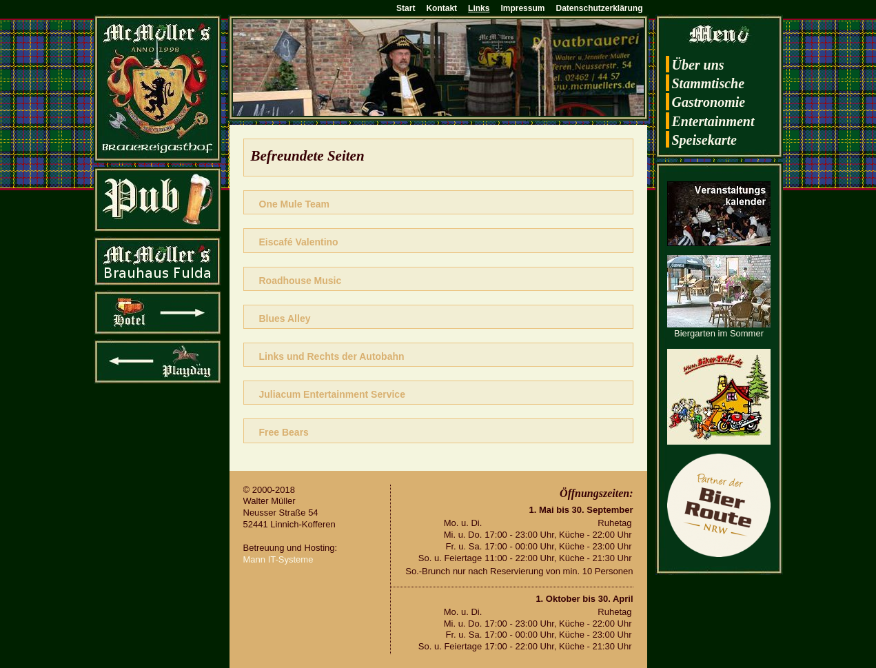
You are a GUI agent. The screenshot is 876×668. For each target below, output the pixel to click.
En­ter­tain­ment (713, 121)
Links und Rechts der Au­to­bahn (332, 356)
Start (405, 8)
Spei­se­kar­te (704, 140)
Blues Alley (285, 318)
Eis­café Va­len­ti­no (298, 241)
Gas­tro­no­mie (709, 102)
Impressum (522, 8)
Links (478, 8)
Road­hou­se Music (300, 280)
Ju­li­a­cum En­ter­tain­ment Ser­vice (332, 394)
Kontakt (441, 8)
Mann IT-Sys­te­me (278, 559)
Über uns (698, 64)
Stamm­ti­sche (708, 83)
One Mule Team (294, 204)
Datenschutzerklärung (599, 8)
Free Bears (284, 432)
